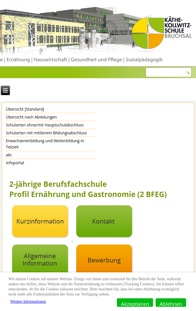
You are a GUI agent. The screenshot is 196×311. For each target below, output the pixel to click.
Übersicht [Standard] (25, 109)
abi (9, 154)
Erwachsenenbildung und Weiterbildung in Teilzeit (45, 144)
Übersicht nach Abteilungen (31, 117)
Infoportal (15, 162)
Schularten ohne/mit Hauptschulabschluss (45, 125)
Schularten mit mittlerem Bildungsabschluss (46, 132)
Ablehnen (171, 304)
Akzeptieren (135, 304)
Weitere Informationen (28, 301)
